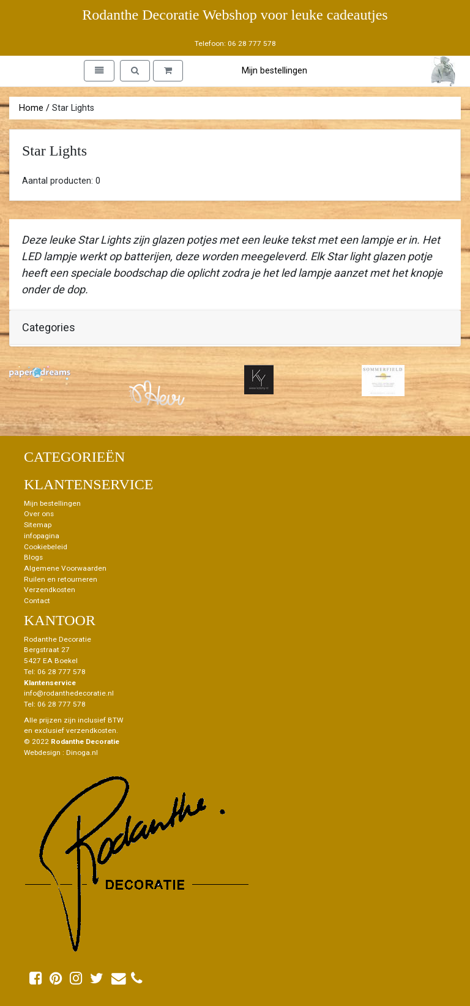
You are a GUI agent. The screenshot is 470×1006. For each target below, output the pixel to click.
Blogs (33, 557)
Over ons (39, 513)
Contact (37, 600)
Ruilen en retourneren (60, 579)
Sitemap (37, 524)
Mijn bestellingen (274, 71)
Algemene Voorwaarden (65, 568)
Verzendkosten (49, 589)
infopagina (41, 535)
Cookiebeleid (45, 546)
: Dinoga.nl (80, 752)
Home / (34, 108)
